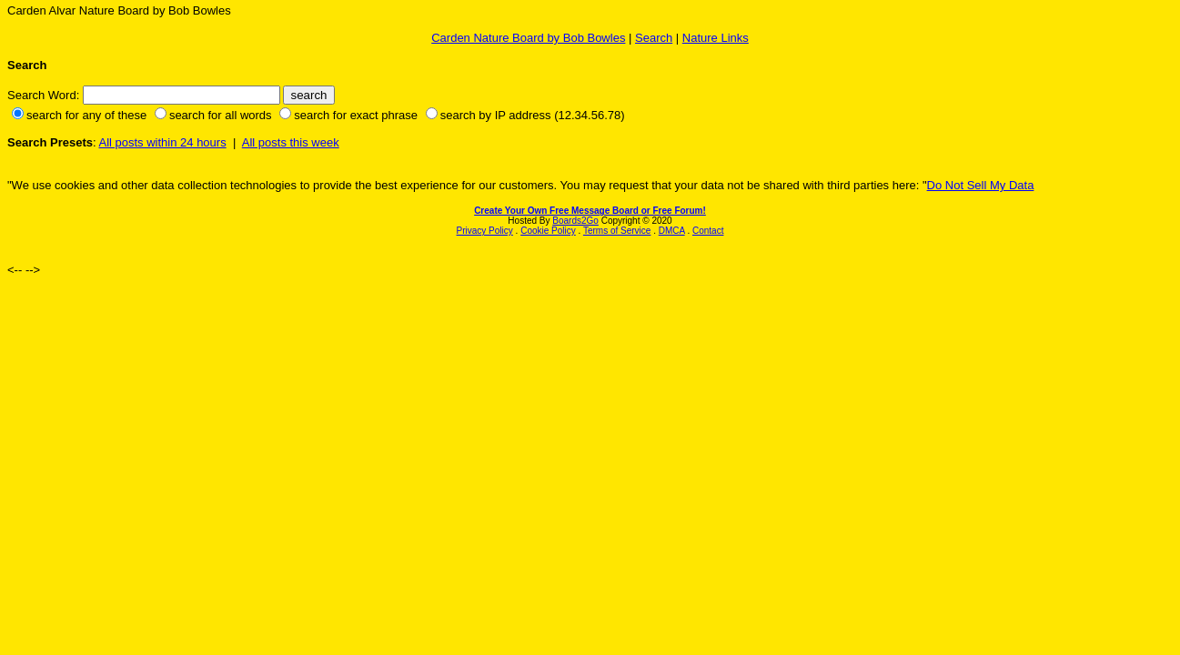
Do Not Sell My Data (980, 185)
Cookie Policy (548, 231)
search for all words (220, 115)
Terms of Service (617, 231)
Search (653, 38)
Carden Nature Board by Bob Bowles (528, 38)
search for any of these (86, 115)
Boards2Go (575, 221)
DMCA (672, 231)
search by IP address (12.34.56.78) (532, 115)
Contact (707, 231)
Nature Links (715, 38)
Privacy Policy (485, 231)
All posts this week (290, 142)
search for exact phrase (356, 115)
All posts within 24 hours (162, 142)
